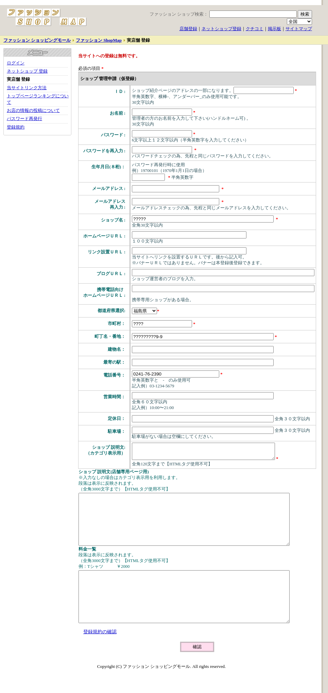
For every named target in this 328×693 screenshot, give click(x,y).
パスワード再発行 (24, 118)
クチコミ (254, 28)
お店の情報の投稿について (33, 110)
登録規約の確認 (100, 655)
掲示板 (274, 28)
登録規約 (15, 127)
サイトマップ (299, 28)
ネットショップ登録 (221, 28)
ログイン (15, 63)
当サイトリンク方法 (27, 87)
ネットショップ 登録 (27, 71)
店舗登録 (188, 28)
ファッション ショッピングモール (37, 40)
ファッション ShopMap (99, 40)
